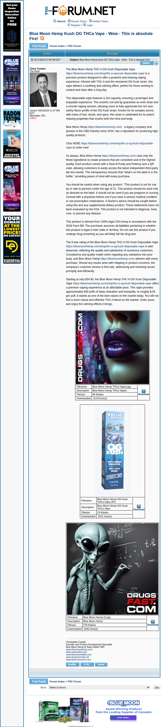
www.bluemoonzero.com (78, 659)
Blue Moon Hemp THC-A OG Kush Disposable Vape (103, 69)
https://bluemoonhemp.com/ (105, 127)
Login (88, 25)
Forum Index (57, 46)
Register (74, 25)
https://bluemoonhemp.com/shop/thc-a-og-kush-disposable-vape (105, 73)
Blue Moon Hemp (76, 127)
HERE (76, 143)
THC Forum (74, 46)
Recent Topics (79, 21)
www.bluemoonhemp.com (79, 649)
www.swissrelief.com (76, 652)
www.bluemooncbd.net (77, 657)
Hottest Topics (100, 21)
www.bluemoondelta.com (78, 654)
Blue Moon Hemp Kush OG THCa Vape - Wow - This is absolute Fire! (115, 60)
